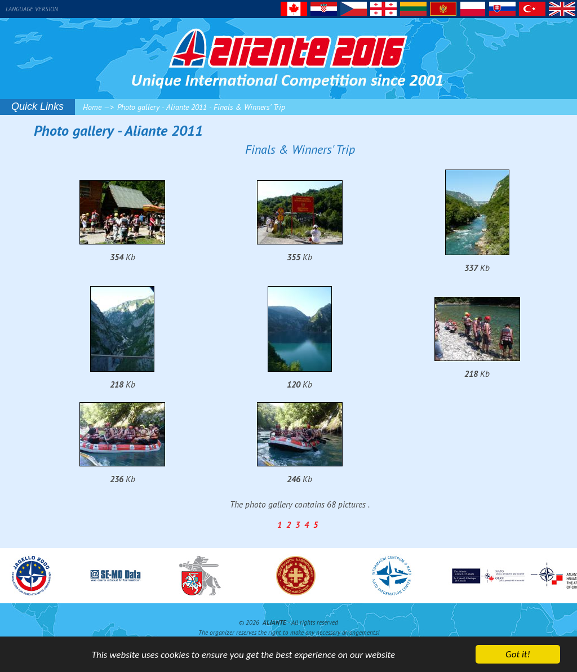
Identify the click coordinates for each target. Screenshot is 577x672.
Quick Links (37, 106)
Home (92, 107)
